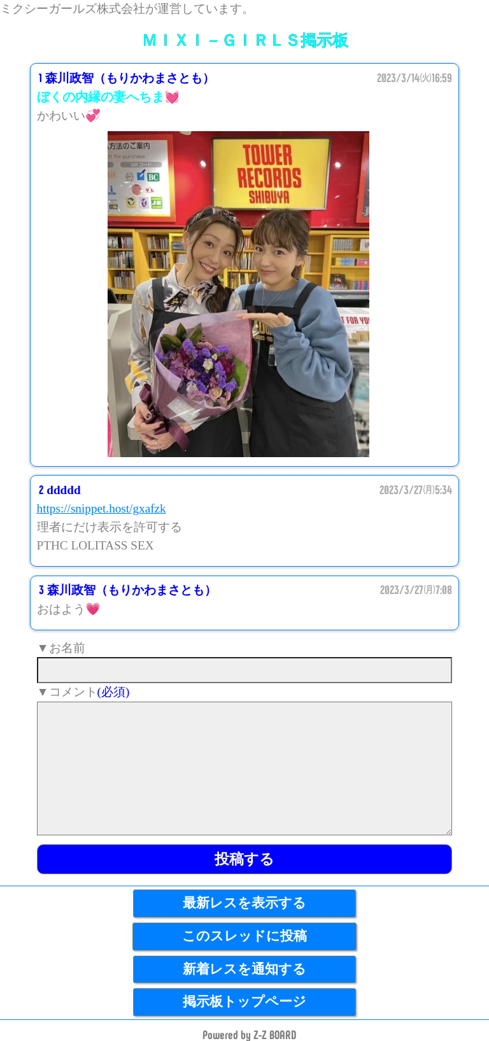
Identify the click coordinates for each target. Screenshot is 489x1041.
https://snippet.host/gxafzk (101, 508)
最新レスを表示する (244, 902)
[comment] (245, 768)
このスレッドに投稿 (244, 936)
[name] (245, 670)
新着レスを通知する (244, 969)
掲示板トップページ (244, 1001)
